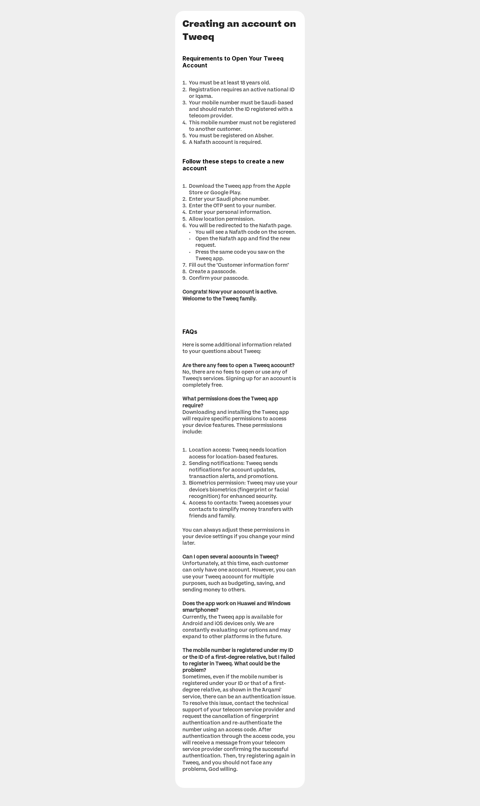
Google (219, 193)
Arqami (271, 690)
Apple (283, 186)
